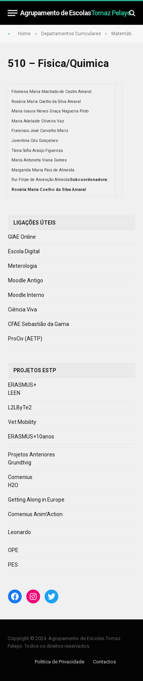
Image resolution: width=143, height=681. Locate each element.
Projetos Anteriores (31, 454)
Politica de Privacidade (59, 662)
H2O (13, 485)
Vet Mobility (22, 422)
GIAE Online (22, 237)
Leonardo (19, 532)
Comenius (20, 477)
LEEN (14, 393)
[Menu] (13, 12)
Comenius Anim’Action (35, 514)
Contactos (104, 662)
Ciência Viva (22, 309)
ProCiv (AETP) (25, 339)
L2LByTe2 (20, 407)
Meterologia (22, 266)
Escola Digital (24, 251)
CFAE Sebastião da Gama (38, 324)
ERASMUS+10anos (31, 436)
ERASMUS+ (22, 385)
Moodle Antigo (25, 280)
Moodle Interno (26, 295)
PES (13, 565)
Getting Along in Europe (36, 500)
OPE (13, 550)
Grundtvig (19, 462)
